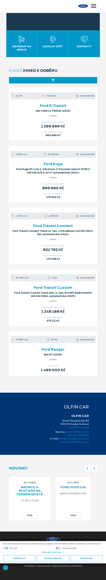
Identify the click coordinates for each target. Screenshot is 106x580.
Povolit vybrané (52, 558)
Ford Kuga (53, 164)
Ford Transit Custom (53, 287)
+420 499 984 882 (77, 435)
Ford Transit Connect (53, 225)
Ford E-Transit (53, 105)
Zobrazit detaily (53, 552)
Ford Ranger (53, 349)
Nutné (13, 548)
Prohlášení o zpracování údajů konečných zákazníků (53, 566)
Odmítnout (19, 558)
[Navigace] (93, 6)
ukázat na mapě (79, 427)
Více (30, 515)
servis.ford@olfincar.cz (74, 442)
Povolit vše (87, 558)
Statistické (70, 548)
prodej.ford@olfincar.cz (74, 438)
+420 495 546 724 (77, 432)
